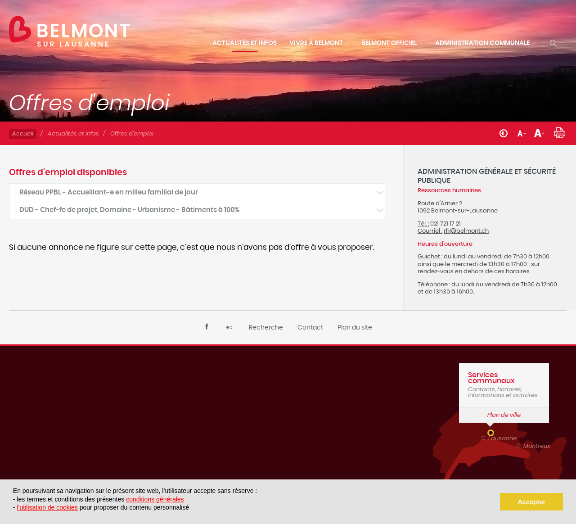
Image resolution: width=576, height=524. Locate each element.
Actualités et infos (244, 43)
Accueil (22, 134)
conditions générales (155, 499)
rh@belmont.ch (466, 231)
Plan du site (355, 328)
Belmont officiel (389, 43)
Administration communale (482, 43)
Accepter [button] (531, 502)
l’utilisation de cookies (47, 507)
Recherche (266, 328)
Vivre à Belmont (316, 43)
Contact (310, 328)
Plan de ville (504, 415)
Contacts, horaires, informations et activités (504, 384)
